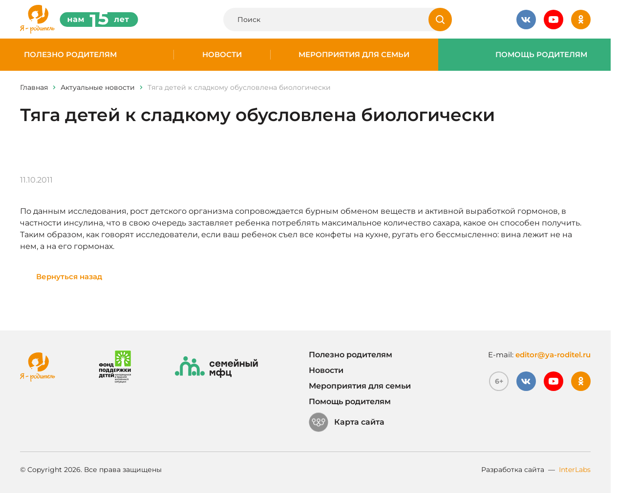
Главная (34, 87)
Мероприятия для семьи (353, 54)
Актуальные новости (98, 87)
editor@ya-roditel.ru (553, 354)
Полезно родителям (70, 54)
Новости (222, 54)
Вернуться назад (69, 276)
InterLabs (575, 469)
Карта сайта (346, 422)
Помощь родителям (541, 54)
